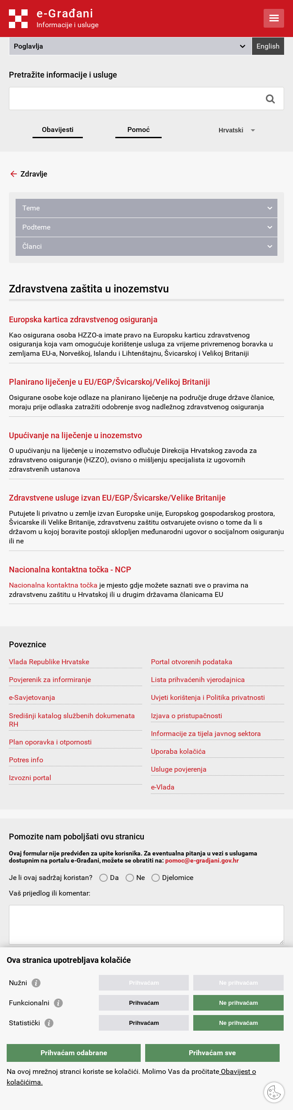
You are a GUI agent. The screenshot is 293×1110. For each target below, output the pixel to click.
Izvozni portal (30, 777)
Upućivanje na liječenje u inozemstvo (75, 435)
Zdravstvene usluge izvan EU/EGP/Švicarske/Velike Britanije (117, 497)
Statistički (24, 1023)
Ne (135, 877)
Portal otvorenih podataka (191, 662)
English (268, 46)
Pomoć (138, 129)
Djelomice (172, 877)
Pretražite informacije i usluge (63, 74)
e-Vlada (163, 787)
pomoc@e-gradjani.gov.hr (202, 860)
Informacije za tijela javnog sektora (206, 733)
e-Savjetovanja (32, 697)
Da (109, 877)
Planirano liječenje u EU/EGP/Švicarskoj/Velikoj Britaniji (109, 381)
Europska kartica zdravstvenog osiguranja (83, 319)
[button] (130, 46)
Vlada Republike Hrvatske (49, 662)
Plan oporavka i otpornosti (50, 742)
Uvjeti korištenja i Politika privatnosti (208, 697)
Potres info (26, 760)
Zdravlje (33, 173)
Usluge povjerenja (179, 769)
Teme (31, 208)
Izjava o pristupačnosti (186, 715)
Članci (32, 246)
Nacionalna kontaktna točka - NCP (70, 569)
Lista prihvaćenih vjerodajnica (198, 679)
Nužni (18, 982)
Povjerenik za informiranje (50, 679)
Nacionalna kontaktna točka (53, 585)
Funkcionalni (29, 1003)
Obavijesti (57, 129)
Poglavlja (28, 46)
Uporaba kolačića (178, 751)
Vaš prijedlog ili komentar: (49, 893)
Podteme (36, 227)
